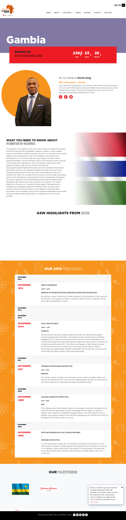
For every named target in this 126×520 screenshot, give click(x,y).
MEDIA (78, 13)
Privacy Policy (94, 502)
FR (119, 5)
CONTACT (97, 13)
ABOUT (56, 13)
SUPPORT (87, 13)
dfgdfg (29, 235)
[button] (0, 263)
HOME (48, 13)
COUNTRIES (66, 13)
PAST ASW (108, 13)
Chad (17, 510)
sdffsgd (63, 235)
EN (115, 5)
